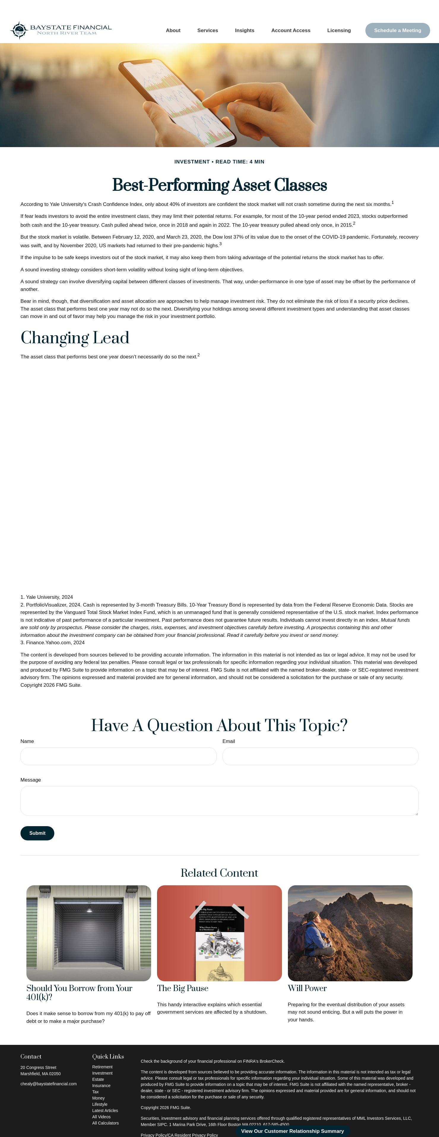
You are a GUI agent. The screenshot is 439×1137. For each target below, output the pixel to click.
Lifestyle (99, 1086)
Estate (98, 1061)
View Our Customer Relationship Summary (292, 1131)
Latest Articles (105, 1092)
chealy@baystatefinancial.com (48, 1066)
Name (27, 723)
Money (98, 1080)
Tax (95, 1074)
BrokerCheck (272, 1043)
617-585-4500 (276, 1106)
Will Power (307, 971)
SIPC (162, 1106)
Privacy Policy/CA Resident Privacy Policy (179, 1117)
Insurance (101, 1067)
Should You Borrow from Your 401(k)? (79, 975)
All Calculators (105, 1105)
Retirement (102, 1049)
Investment (102, 1055)
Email (229, 723)
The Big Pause (182, 971)
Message (30, 762)
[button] (173, 12)
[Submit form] (37, 815)
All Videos (101, 1099)
